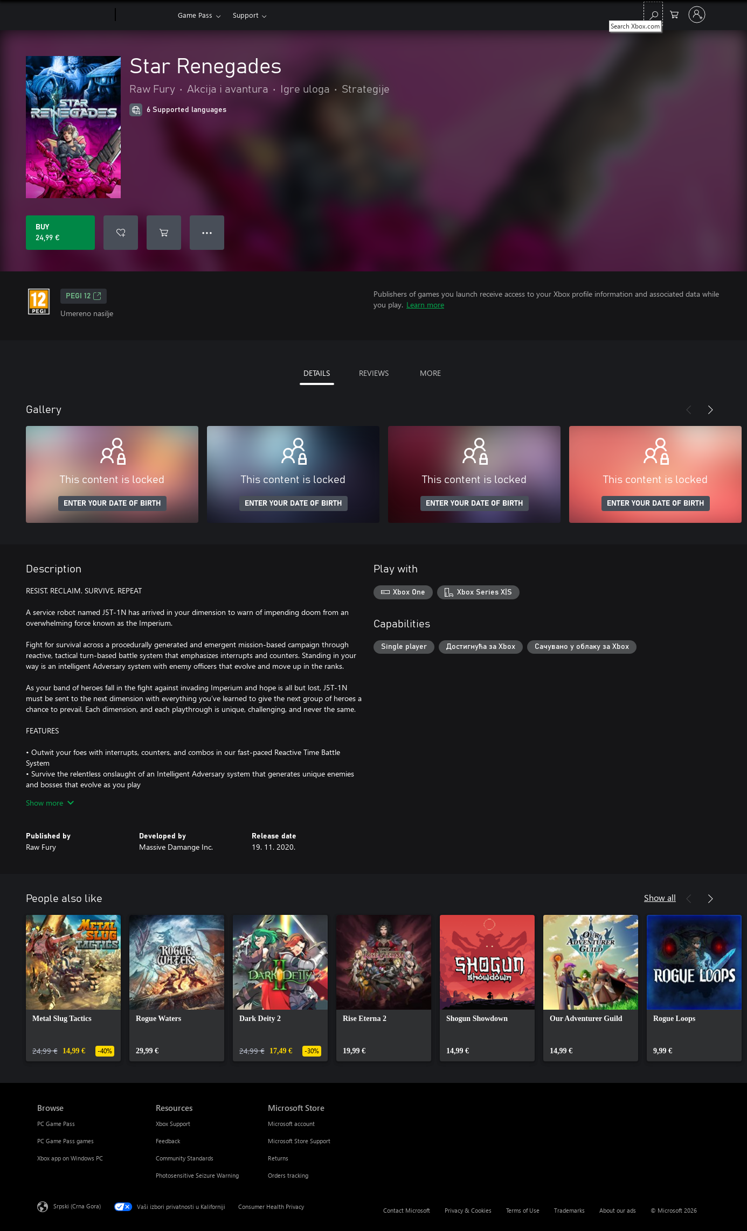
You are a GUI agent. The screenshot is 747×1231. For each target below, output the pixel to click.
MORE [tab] (430, 373)
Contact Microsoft (406, 1210)
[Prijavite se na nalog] (697, 14)
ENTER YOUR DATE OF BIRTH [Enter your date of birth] (112, 503)
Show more (50, 803)
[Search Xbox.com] (653, 14)
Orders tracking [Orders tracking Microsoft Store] (288, 1175)
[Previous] (689, 409)
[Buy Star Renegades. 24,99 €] (60, 232)
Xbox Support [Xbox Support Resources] (173, 1123)
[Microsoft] (74, 15)
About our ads (617, 1210)
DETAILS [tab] (316, 373)
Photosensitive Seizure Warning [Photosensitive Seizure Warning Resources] (197, 1175)
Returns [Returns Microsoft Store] (278, 1158)
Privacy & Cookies (468, 1210)
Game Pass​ (195, 14)
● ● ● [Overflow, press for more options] (207, 232)
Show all (660, 897)
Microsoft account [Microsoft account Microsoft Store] (291, 1123)
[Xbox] (145, 15)
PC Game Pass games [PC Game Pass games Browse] (65, 1140)
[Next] (710, 409)
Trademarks (569, 1210)
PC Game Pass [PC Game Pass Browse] (56, 1123)
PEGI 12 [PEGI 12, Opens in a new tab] (83, 296)
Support (245, 14)
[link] (73, 988)
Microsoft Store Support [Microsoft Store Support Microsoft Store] (299, 1140)
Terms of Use (523, 1210)
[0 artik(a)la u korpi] (674, 13)
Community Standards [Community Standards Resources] (184, 1158)
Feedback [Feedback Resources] (168, 1140)
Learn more (425, 304)
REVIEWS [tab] (374, 373)
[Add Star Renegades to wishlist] (120, 232)
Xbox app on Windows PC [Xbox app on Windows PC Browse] (70, 1158)
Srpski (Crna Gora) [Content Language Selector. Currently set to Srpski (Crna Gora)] (77, 1205)
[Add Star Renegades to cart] (164, 232)
